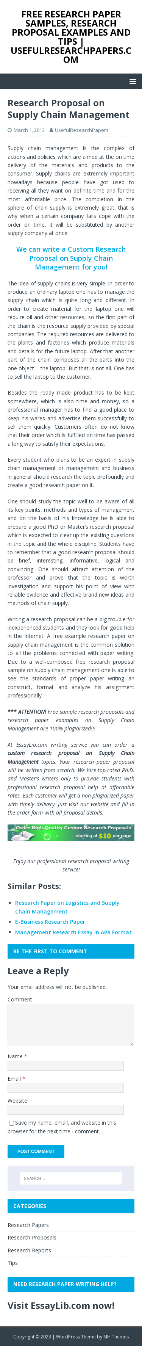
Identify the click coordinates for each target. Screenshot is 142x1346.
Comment (20, 999)
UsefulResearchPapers (82, 130)
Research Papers (28, 1224)
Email (15, 1078)
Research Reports (29, 1250)
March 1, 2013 (29, 130)
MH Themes (116, 1336)
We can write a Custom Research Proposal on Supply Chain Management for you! (71, 257)
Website (17, 1100)
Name (16, 1056)
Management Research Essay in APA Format (73, 932)
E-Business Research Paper (50, 921)
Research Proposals (32, 1237)
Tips (13, 1262)
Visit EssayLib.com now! (61, 1305)
